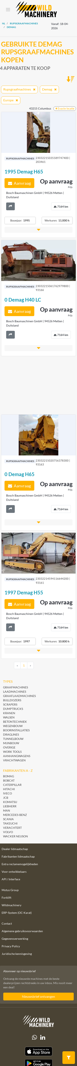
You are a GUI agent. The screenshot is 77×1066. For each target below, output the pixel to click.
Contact (7, 923)
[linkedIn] (43, 1037)
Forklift (6, 897)
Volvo (8, 832)
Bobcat (9, 780)
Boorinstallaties (16, 730)
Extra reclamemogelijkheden (20, 864)
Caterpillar (12, 784)
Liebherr (9, 806)
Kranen (9, 713)
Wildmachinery (11, 905)
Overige (9, 747)
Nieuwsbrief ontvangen (38, 996)
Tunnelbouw (13, 738)
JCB (5, 797)
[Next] (30, 665)
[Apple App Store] (38, 1051)
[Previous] (17, 665)
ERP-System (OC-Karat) (17, 912)
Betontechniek (15, 721)
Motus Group (10, 890)
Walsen (9, 717)
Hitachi (9, 789)
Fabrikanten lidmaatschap (18, 856)
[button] (38, 230)
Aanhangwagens (16, 756)
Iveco (7, 793)
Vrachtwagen (14, 760)
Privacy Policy (11, 946)
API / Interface (11, 879)
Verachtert (12, 827)
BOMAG (8, 776)
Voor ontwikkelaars (14, 871)
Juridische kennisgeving (17, 953)
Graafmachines (15, 687)
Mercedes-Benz (15, 815)
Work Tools (12, 751)
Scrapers (10, 704)
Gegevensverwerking (15, 938)
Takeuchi (10, 823)
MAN (6, 810)
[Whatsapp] (34, 1037)
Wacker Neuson (15, 836)
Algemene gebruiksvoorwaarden (22, 931)
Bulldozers (12, 700)
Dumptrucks (13, 708)
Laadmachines (14, 691)
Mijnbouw (11, 743)
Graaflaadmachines (19, 696)
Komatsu (10, 802)
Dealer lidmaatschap (15, 849)
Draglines (11, 734)
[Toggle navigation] (8, 10)
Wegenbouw (13, 726)
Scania (8, 819)
